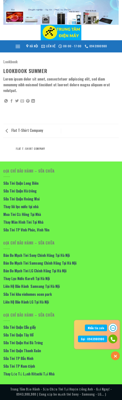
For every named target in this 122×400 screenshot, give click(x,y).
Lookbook (10, 61)
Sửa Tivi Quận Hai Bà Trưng (23, 342)
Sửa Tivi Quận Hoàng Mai (21, 199)
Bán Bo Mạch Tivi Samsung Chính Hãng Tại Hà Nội (39, 263)
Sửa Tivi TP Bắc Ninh (18, 358)
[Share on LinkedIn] (33, 101)
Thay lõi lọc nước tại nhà (20, 206)
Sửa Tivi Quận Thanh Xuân (22, 350)
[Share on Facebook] (11, 101)
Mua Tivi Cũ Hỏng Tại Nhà (22, 214)
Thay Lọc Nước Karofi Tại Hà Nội (26, 278)
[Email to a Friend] (22, 101)
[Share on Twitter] (17, 101)
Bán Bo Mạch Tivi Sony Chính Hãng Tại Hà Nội (36, 255)
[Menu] (17, 46)
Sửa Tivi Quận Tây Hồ (18, 335)
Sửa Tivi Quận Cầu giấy (19, 327)
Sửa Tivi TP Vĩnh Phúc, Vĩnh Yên (26, 230)
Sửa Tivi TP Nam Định (19, 366)
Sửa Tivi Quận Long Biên (20, 183)
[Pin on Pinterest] (28, 101)
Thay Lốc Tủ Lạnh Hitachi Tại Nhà (28, 374)
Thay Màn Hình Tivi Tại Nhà (23, 222)
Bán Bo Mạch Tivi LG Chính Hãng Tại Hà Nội (34, 270)
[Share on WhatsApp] (6, 101)
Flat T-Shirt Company (24, 130)
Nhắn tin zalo (96, 328)
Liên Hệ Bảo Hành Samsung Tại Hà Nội (31, 286)
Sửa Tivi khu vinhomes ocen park (27, 294)
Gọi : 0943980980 (92, 339)
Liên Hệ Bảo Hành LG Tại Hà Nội (26, 302)
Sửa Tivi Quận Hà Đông (20, 191)
